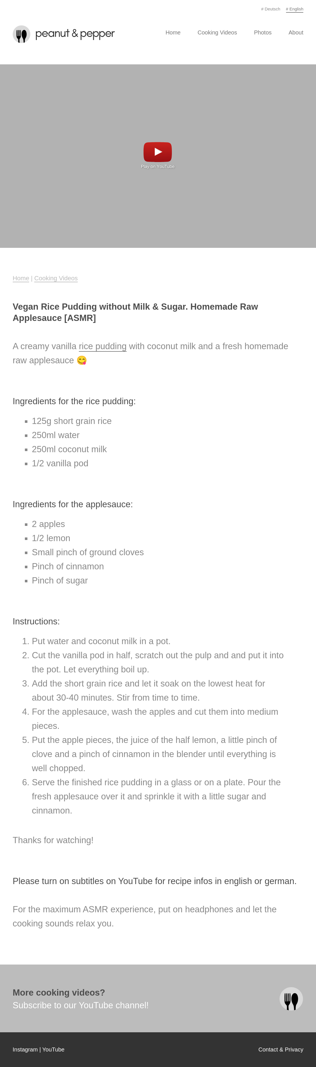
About (296, 32)
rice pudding (103, 346)
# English (295, 8)
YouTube (53, 1049)
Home (173, 32)
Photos (263, 32)
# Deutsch (270, 8)
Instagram (25, 1049)
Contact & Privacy (280, 1049)
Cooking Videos (217, 32)
